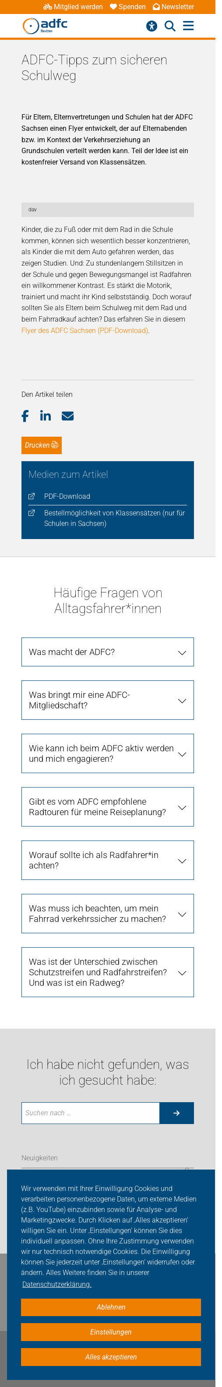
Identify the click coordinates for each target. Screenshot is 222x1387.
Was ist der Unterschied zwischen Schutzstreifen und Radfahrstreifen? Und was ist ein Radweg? (98, 972)
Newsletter (173, 7)
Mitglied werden (73, 7)
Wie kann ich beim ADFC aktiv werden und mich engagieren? (101, 753)
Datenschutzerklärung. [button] (57, 1284)
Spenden (128, 7)
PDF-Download (67, 496)
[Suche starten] (176, 1113)
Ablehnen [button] (111, 1307)
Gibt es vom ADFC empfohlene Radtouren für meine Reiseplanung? (97, 806)
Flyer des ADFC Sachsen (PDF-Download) (84, 330)
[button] (30, 417)
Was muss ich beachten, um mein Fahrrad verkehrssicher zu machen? (97, 913)
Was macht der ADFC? (72, 652)
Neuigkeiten (39, 1158)
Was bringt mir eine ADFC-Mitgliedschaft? (79, 700)
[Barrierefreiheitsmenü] (151, 26)
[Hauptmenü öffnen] (188, 26)
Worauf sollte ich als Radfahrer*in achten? (94, 860)
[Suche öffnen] (170, 26)
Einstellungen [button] (111, 1332)
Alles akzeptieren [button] (111, 1357)
